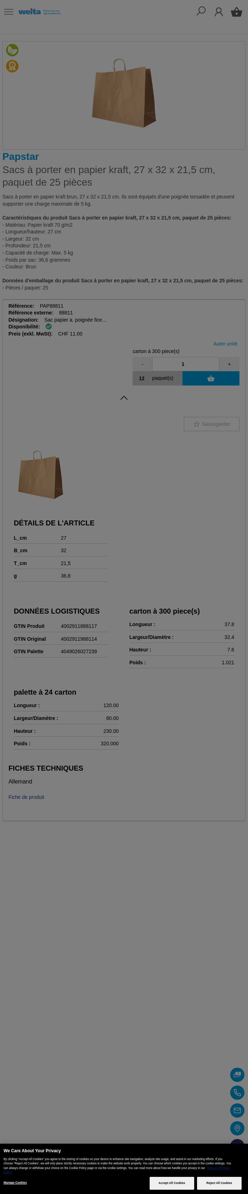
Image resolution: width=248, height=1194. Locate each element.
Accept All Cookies (172, 1183)
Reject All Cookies (219, 1183)
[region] (124, 1169)
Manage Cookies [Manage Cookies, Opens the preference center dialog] (15, 1182)
